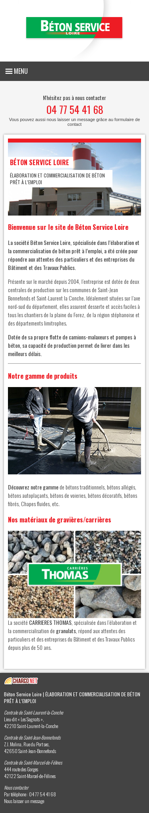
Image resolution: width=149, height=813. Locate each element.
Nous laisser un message (24, 801)
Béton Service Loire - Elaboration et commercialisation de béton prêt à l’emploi (74, 31)
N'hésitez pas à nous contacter (74, 110)
